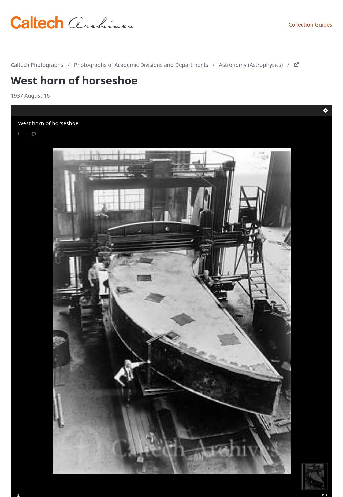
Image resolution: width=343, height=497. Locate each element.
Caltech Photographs (37, 64)
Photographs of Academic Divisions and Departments (141, 64)
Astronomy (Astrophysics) (251, 64)
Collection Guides (310, 24)
